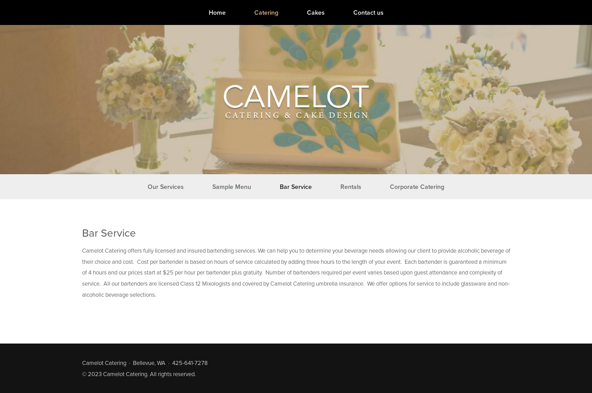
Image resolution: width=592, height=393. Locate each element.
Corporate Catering (417, 186)
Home (217, 12)
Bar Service (296, 186)
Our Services (166, 186)
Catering (266, 12)
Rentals (350, 186)
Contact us (368, 12)
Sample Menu (231, 186)
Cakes (316, 12)
